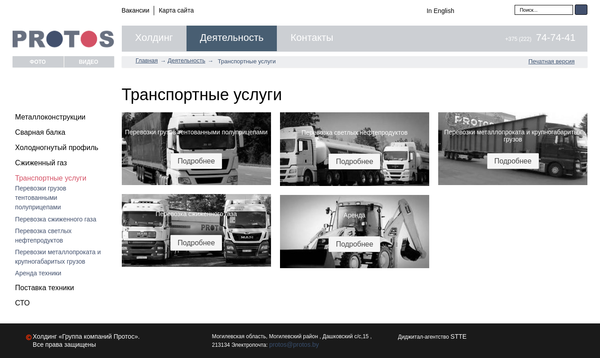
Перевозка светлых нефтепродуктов (43, 235)
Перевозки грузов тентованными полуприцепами (41, 198)
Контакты (311, 37)
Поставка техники (44, 288)
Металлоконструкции (50, 117)
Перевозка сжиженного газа (56, 219)
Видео (88, 62)
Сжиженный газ (41, 163)
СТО (22, 303)
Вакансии (136, 10)
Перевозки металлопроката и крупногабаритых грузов (58, 256)
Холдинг (154, 37)
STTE (458, 336)
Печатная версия (552, 61)
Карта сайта (176, 10)
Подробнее (196, 161)
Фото (38, 62)
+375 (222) (540, 39)
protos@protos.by (294, 344)
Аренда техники (38, 273)
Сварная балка (40, 132)
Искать (581, 9)
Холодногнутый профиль (56, 147)
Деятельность (232, 37)
